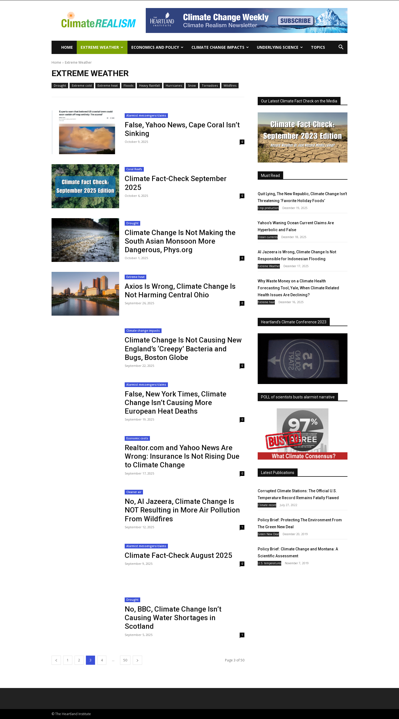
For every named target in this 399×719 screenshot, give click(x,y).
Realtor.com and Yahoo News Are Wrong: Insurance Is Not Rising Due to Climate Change (182, 456)
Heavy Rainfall (149, 85)
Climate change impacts (220, 47)
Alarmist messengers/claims (146, 115)
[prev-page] (56, 660)
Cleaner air (133, 492)
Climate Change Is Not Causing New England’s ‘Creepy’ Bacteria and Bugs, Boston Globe (183, 348)
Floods (128, 85)
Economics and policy (157, 47)
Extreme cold (82, 85)
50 (125, 660)
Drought (60, 85)
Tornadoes (210, 85)
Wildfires (230, 85)
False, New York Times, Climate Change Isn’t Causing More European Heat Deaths (175, 402)
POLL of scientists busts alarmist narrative (298, 397)
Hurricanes (173, 85)
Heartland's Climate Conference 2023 (293, 322)
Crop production (268, 208)
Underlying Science (280, 47)
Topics (318, 47)
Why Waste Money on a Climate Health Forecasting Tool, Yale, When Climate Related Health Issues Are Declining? (298, 288)
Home (67, 47)
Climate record (267, 505)
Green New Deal (268, 534)
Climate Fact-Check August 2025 (178, 555)
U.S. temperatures (269, 563)
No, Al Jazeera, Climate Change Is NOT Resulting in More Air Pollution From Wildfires (182, 510)
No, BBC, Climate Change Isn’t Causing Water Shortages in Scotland (173, 617)
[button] (340, 47)
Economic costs (137, 438)
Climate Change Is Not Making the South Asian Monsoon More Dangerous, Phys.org (180, 241)
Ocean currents (268, 237)
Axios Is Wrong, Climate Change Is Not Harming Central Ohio (180, 290)
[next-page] (137, 660)
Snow (192, 85)
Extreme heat (107, 85)
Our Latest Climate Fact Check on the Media (299, 101)
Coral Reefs (134, 169)
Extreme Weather (102, 47)
